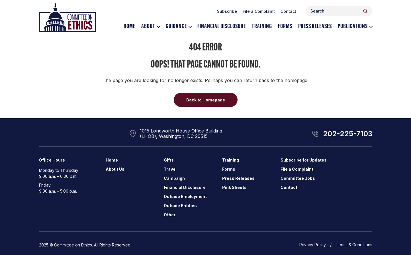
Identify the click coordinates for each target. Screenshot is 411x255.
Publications (353, 26)
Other (169, 214)
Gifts (169, 160)
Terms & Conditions (354, 244)
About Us (115, 169)
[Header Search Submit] (365, 11)
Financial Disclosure (221, 26)
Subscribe (227, 11)
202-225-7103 (347, 133)
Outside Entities (180, 205)
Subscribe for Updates (304, 160)
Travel (170, 169)
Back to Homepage (205, 99)
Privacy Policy (312, 244)
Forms (285, 26)
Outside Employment (185, 196)
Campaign (174, 178)
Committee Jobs (298, 178)
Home (129, 26)
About (148, 26)
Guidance (176, 26)
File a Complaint (259, 11)
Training (262, 26)
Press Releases (315, 26)
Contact (288, 11)
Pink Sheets (234, 187)
